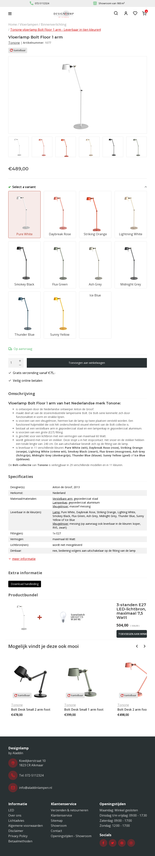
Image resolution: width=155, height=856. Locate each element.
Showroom (59, 825)
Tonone (14, 42)
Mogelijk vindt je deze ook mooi (43, 646)
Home (12, 24)
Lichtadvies (16, 820)
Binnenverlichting (53, 24)
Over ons (14, 815)
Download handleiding (25, 584)
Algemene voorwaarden (25, 825)
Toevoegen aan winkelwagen (87, 363)
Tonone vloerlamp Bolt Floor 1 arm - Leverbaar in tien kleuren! (55, 30)
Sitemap (57, 820)
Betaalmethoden (20, 841)
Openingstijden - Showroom (71, 836)
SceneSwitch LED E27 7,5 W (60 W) (78, 617)
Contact (56, 831)
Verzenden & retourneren (69, 810)
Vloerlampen (29, 24)
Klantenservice (61, 815)
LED (11, 810)
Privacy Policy (18, 836)
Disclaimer (15, 831)
